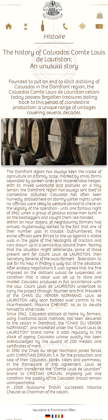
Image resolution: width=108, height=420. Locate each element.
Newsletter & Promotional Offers (54, 410)
